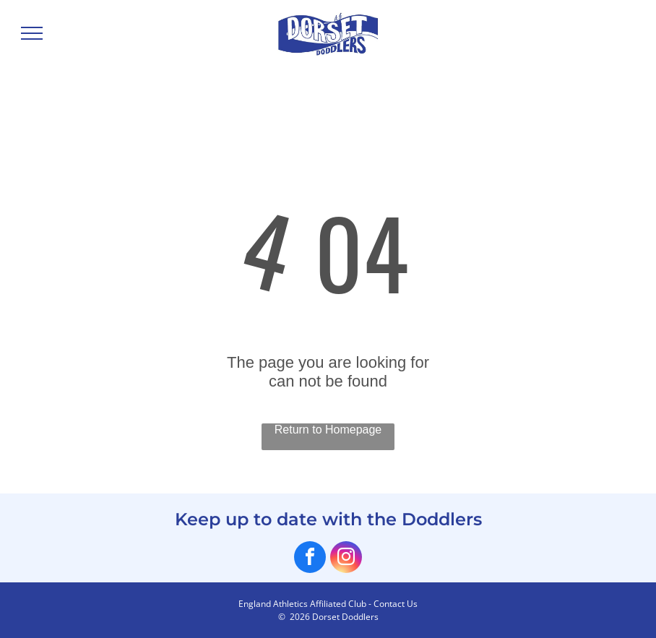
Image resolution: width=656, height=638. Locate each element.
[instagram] (346, 559)
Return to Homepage (328, 429)
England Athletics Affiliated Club (302, 604)
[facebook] (310, 559)
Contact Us (396, 604)
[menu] (32, 33)
